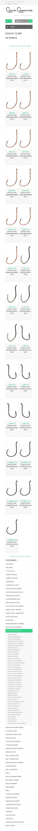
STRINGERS (9, 811)
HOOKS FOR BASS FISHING (14, 627)
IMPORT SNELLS (12, 693)
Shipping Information (12, 3)
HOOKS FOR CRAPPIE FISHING (15, 727)
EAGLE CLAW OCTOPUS (15, 669)
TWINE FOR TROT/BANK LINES (15, 822)
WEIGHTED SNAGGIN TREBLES (17, 723)
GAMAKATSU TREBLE (14, 688)
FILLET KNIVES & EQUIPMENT (15, 606)
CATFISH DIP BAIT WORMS (13, 588)
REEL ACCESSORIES (11, 769)
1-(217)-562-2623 (11, 1)
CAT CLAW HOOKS (13, 654)
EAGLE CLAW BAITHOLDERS (16, 663)
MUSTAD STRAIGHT (14, 706)
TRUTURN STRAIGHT (14, 714)
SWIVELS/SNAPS (10, 815)
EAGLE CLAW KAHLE (14, 667)
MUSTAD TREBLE (13, 708)
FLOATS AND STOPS (11, 616)
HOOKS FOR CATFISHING (14, 630)
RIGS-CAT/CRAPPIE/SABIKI (13, 776)
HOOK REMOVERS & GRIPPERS (15, 623)
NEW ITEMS (9, 567)
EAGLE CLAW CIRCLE (14, 665)
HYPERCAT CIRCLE (13, 691)
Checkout (16, 15)
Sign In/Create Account (26, 15)
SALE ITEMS (9, 564)
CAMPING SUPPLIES (11, 578)
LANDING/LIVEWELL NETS (14, 734)
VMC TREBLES (12, 721)
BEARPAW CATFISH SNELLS (16, 645)
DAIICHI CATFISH (13, 656)
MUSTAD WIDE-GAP (13, 710)
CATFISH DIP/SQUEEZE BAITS (14, 592)
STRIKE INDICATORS (12, 808)
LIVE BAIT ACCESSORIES (13, 741)
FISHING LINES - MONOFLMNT (15, 613)
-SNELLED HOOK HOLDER (15, 641)
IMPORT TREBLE (12, 695)
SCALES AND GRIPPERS (13, 794)
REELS (8, 773)
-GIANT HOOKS (12, 635)
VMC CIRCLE (11, 716)
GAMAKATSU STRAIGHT (15, 686)
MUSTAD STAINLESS (14, 704)
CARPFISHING (10, 581)
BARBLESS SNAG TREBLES (16, 643)
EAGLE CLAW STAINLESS (15, 673)
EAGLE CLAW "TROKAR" (15, 660)
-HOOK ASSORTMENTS (14, 637)
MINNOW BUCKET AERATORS (14, 748)
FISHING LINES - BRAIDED (13, 609)
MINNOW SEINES (11, 752)
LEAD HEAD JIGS (11, 738)
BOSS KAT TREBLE (13, 652)
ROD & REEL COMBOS (12, 780)
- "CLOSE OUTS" (10, 571)
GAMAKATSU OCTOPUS (15, 684)
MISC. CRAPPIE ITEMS (12, 759)
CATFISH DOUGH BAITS (13, 595)
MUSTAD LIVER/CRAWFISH (16, 701)
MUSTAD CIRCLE (13, 699)
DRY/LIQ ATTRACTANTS (13, 602)
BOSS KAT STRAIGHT (14, 650)
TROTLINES (9, 818)
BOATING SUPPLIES (11, 574)
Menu (10, 27)
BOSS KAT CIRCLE (13, 647)
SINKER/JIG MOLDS (11, 797)
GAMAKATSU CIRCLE (14, 682)
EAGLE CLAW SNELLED (15, 671)
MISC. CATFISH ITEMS (12, 755)
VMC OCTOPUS (12, 719)
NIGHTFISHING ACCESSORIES (14, 762)
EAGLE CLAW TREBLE (14, 678)
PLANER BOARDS (11, 766)
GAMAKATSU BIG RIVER (15, 680)
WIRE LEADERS (10, 825)
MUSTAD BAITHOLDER (14, 697)
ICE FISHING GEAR (11, 731)
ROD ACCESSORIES (11, 783)
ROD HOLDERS (10, 787)
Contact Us (22, 1)
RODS (7, 790)
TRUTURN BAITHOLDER (15, 712)
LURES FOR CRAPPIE (12, 745)
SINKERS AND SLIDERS (12, 801)
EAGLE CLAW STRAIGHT (15, 676)
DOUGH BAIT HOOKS (14, 658)
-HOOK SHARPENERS (14, 639)
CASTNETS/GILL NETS (12, 585)
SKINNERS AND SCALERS (13, 804)
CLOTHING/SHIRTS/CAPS (13, 599)
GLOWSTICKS (10, 620)
